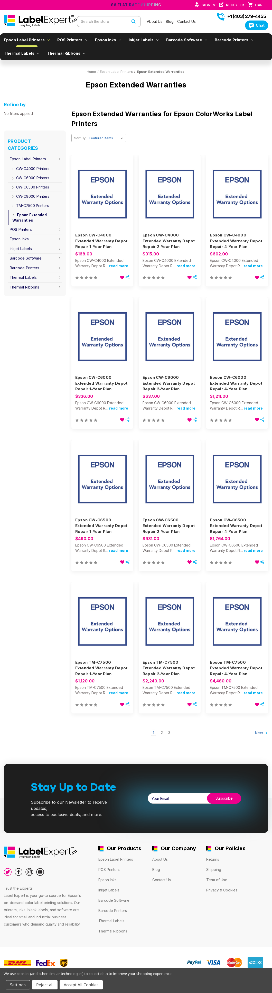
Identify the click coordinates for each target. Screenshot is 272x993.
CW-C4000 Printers (30, 168)
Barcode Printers (234, 39)
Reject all (44, 985)
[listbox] (107, 138)
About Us (155, 21)
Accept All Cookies (81, 985)
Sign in (209, 5)
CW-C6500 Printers (30, 187)
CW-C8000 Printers (30, 196)
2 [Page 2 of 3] (162, 732)
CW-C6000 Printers (30, 178)
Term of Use (216, 880)
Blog (170, 21)
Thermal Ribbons (66, 53)
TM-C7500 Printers (30, 205)
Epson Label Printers (27, 39)
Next (261, 733)
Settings (18, 985)
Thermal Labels (21, 53)
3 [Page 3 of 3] (169, 732)
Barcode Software (186, 39)
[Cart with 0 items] (260, 5)
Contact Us (186, 21)
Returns (212, 859)
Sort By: (80, 138)
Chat (257, 25)
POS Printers (72, 39)
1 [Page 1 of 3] (153, 732)
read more (118, 266)
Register (235, 5)
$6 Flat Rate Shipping (136, 5)
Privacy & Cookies (221, 890)
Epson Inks (108, 39)
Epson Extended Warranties (29, 217)
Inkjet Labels (143, 39)
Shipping (213, 869)
